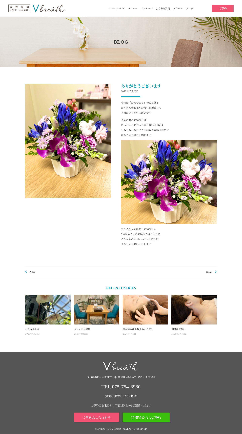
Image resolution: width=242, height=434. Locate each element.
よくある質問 (163, 8)
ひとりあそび (32, 329)
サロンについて (116, 8)
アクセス (178, 8)
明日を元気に (178, 329)
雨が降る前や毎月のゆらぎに (138, 329)
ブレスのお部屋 (82, 329)
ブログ (189, 8)
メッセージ (146, 8)
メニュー (132, 8)
